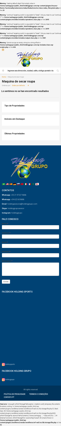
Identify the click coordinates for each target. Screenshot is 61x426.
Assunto (6, 252)
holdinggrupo (9, 379)
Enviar (6, 282)
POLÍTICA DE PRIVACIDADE (14, 394)
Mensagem (7, 261)
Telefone (6, 233)
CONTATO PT (9, 397)
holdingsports (10, 364)
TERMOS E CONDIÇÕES (38, 394)
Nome (5, 224)
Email (5, 242)
